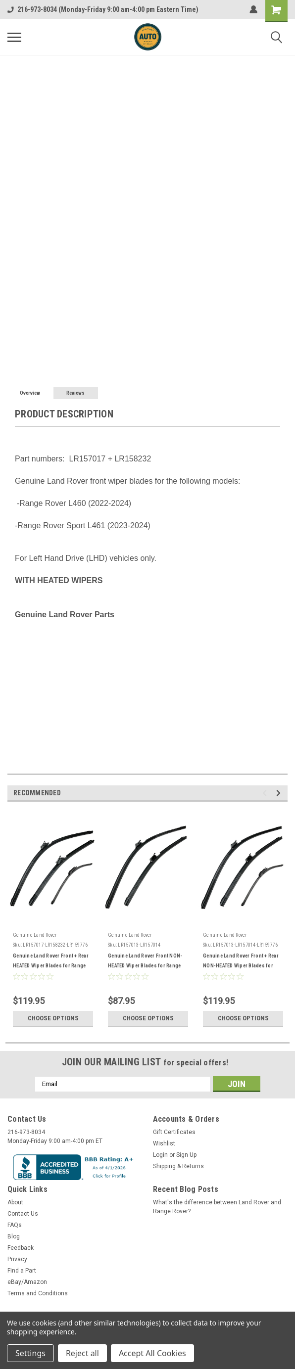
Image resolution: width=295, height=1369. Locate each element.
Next (280, 793)
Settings (30, 1353)
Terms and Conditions (37, 1293)
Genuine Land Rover (35, 935)
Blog (13, 1236)
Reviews (75, 393)
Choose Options (53, 1018)
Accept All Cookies (152, 1353)
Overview (30, 393)
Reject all (82, 1353)
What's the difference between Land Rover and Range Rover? (217, 1207)
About (15, 1202)
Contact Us (22, 1213)
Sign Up (186, 1154)
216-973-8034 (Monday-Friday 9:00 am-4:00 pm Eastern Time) (102, 9)
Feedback (20, 1247)
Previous (266, 793)
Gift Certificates (174, 1132)
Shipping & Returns (178, 1166)
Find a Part (21, 1270)
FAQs (14, 1225)
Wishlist (164, 1143)
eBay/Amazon (27, 1281)
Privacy (17, 1259)
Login (160, 1154)
